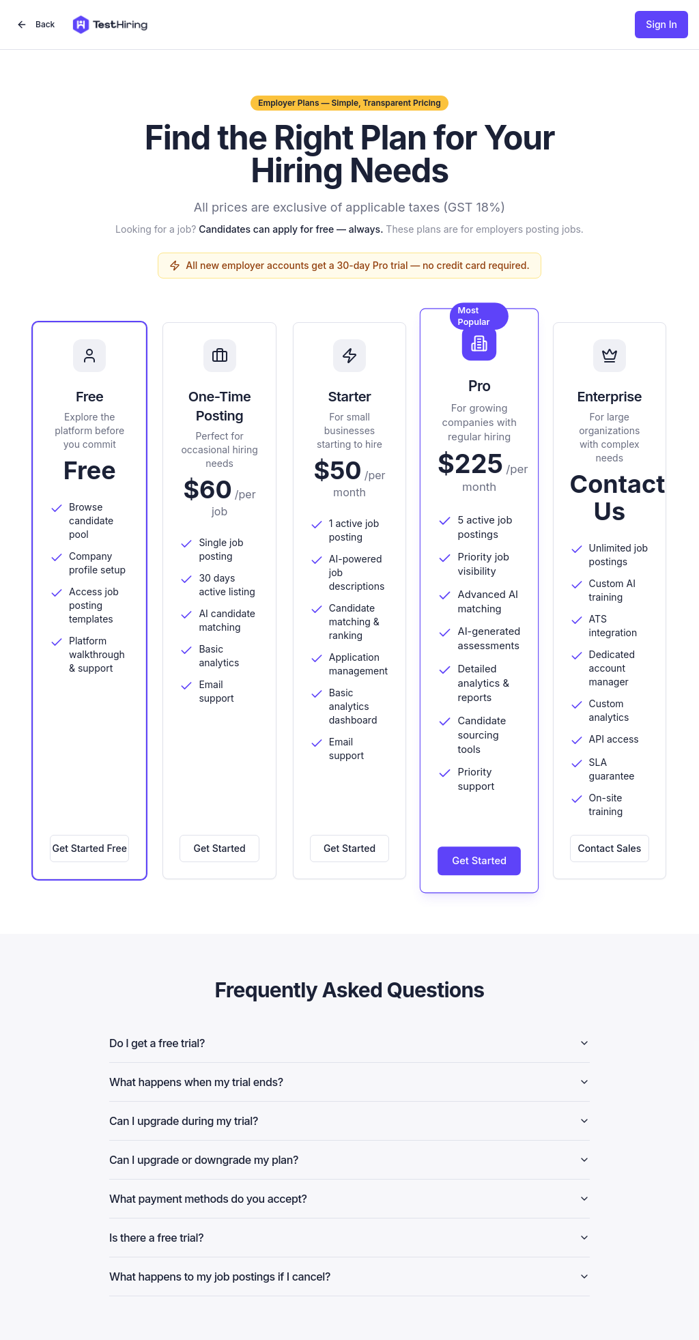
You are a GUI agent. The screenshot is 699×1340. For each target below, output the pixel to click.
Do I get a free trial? (349, 1043)
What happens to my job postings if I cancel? (349, 1276)
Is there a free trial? (349, 1237)
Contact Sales (609, 848)
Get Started (220, 848)
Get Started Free (90, 848)
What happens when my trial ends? (349, 1082)
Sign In (661, 24)
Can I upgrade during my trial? (349, 1121)
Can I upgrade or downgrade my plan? (349, 1160)
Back (35, 24)
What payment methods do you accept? (349, 1199)
